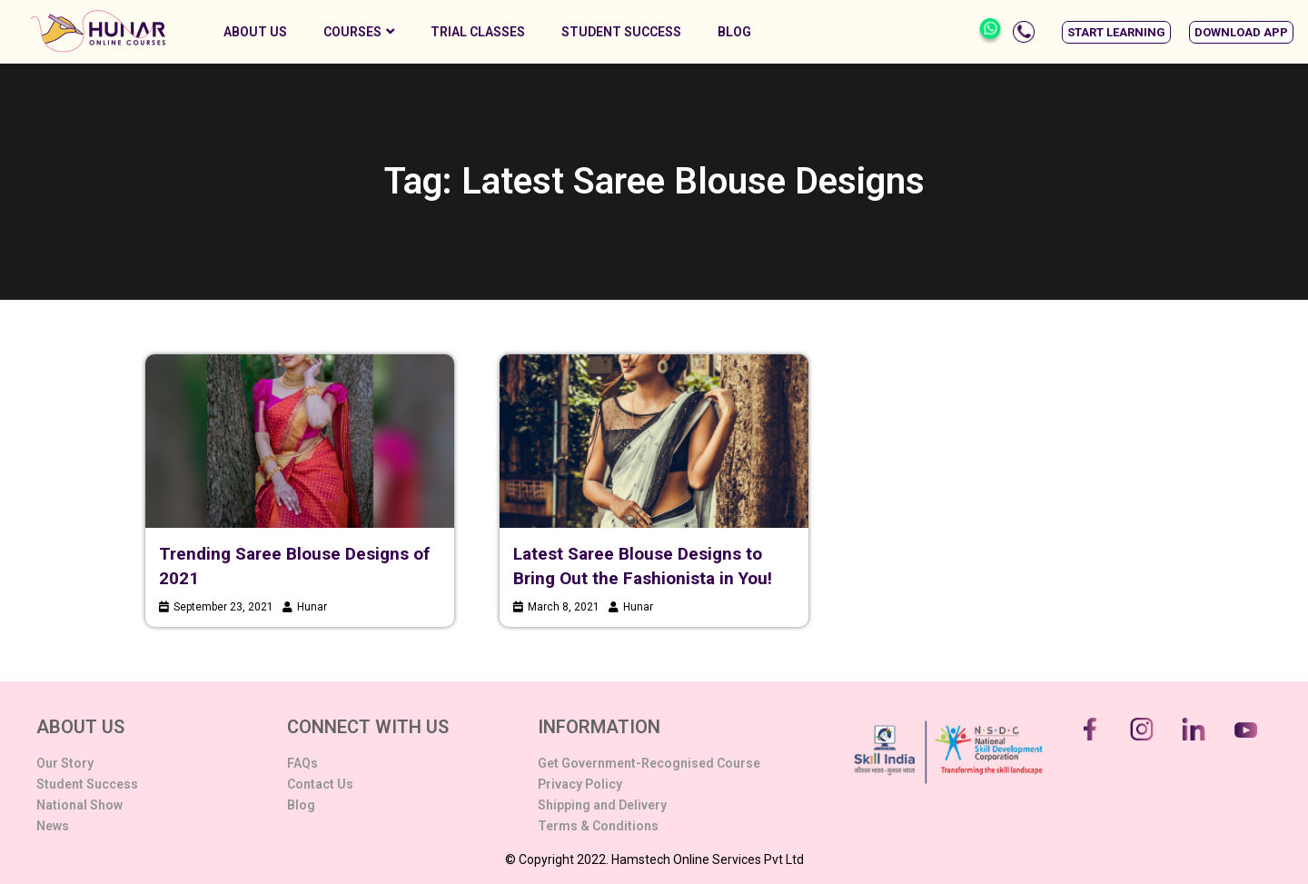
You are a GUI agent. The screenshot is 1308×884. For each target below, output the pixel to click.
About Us (255, 32)
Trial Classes (478, 32)
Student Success (621, 32)
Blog (734, 32)
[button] (1116, 32)
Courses (358, 32)
